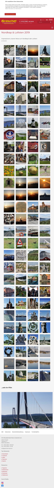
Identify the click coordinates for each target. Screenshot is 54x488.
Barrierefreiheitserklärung (17, 432)
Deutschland (5, 453)
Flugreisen (4, 468)
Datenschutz (8, 432)
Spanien (4, 461)
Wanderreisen (5, 469)
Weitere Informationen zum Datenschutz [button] (13, 8)
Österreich (4, 459)
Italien (3, 457)
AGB (2, 432)
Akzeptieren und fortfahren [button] (10, 14)
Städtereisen (5, 475)
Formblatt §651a (35, 432)
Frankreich (4, 455)
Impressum (27, 432)
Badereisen (4, 471)
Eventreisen (4, 473)
